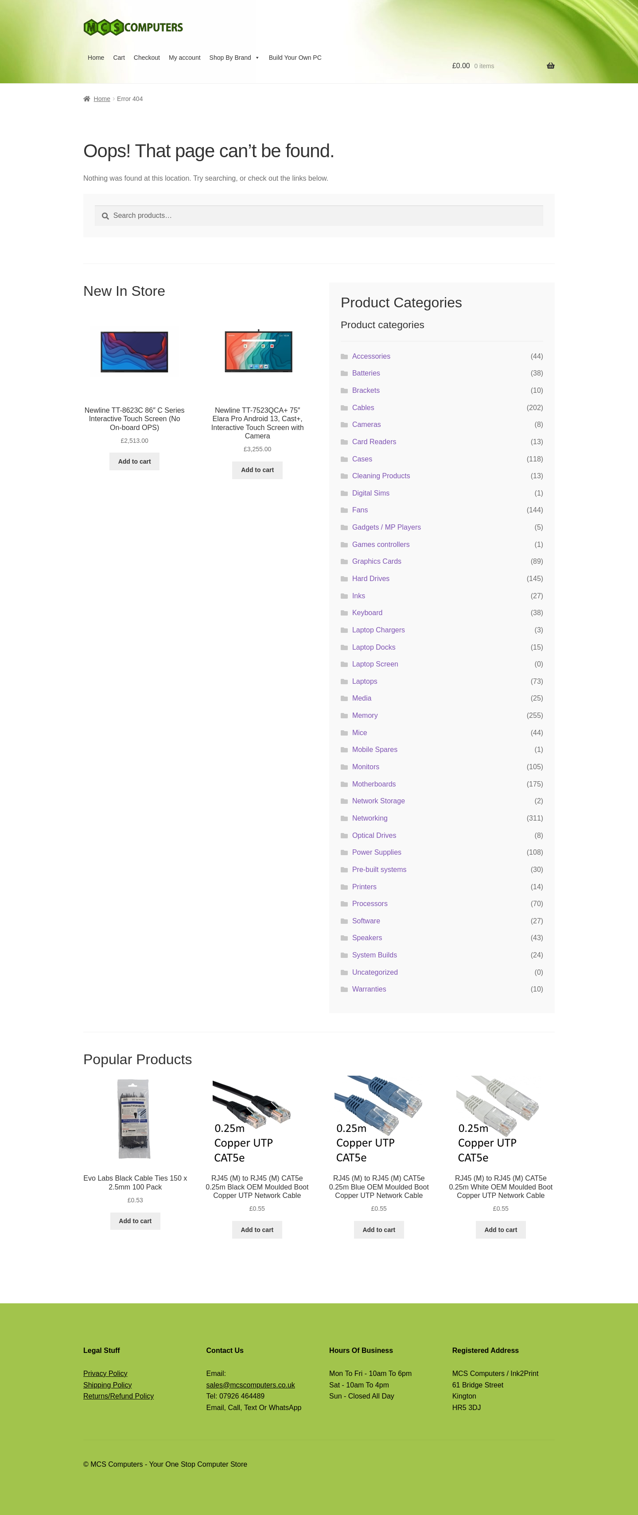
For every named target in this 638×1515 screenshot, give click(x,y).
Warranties (369, 989)
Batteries (366, 373)
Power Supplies (376, 852)
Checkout (147, 57)
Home (96, 57)
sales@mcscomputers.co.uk (250, 1385)
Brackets (366, 390)
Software (366, 921)
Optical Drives (374, 835)
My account (185, 57)
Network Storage (378, 801)
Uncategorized (375, 972)
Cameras (366, 424)
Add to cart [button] (134, 461)
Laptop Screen (375, 664)
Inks (358, 596)
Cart (118, 57)
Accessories (371, 356)
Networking (370, 818)
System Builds (374, 955)
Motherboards (374, 784)
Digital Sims (370, 493)
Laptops (364, 681)
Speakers (367, 938)
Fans (360, 510)
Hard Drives (370, 578)
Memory (365, 715)
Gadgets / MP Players (386, 527)
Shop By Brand (235, 57)
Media (362, 698)
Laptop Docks (374, 647)
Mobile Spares (374, 749)
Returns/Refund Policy (118, 1396)
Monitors (365, 767)
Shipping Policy (107, 1385)
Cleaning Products (381, 476)
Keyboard (367, 612)
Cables (363, 407)
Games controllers (381, 544)
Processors (370, 903)
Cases (362, 459)
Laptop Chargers (378, 630)
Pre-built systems (379, 869)
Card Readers (374, 442)
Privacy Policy (105, 1373)
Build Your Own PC (295, 57)
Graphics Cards (376, 561)
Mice (359, 732)
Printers (364, 887)
